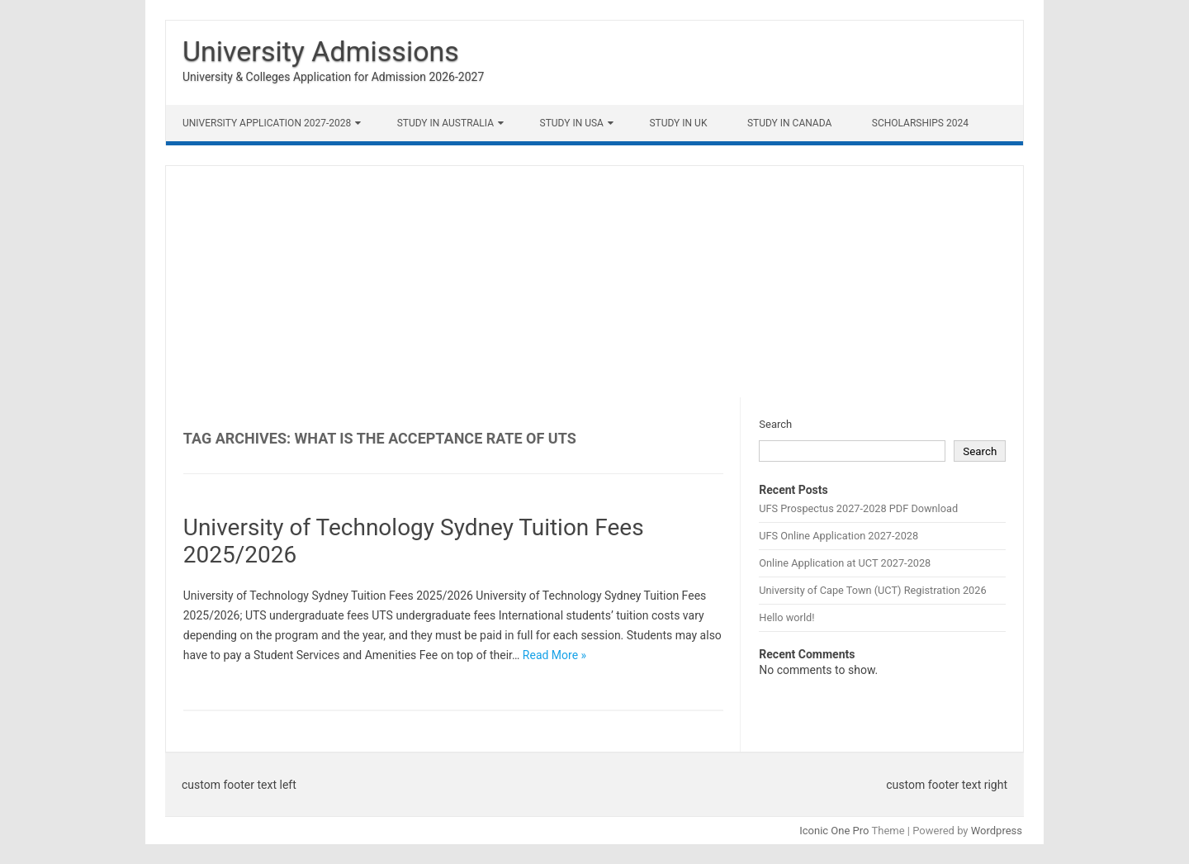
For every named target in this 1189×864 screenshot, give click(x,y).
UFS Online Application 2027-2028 (838, 535)
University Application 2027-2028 (266, 123)
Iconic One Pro (834, 830)
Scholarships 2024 (920, 123)
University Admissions (320, 51)
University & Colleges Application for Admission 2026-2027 (333, 76)
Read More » (554, 655)
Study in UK (678, 123)
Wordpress (996, 830)
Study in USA (572, 123)
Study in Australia (445, 123)
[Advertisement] (594, 281)
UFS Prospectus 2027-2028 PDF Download (858, 508)
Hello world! (786, 617)
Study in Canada (789, 123)
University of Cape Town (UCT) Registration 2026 (872, 590)
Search (775, 424)
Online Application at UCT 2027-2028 (845, 563)
